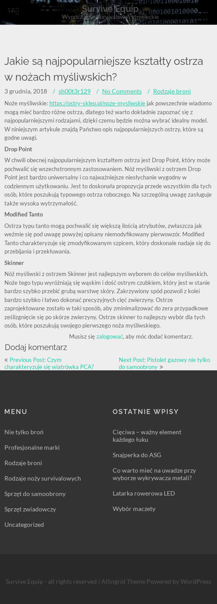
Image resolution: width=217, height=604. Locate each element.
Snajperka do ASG (137, 455)
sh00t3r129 (75, 91)
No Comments (122, 91)
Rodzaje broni (172, 91)
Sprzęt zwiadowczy (30, 509)
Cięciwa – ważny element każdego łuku (147, 435)
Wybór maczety (134, 508)
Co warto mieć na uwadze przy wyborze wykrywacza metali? (154, 473)
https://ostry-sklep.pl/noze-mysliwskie (97, 103)
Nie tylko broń (24, 432)
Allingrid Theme (124, 581)
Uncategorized (24, 524)
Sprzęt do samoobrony (35, 493)
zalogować (109, 336)
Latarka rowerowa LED (144, 493)
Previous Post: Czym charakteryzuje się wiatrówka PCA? (49, 363)
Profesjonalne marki (32, 447)
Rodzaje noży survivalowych (42, 478)
